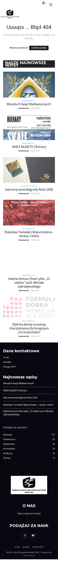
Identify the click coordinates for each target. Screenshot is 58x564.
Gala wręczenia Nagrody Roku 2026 (29, 189)
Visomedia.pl (29, 560)
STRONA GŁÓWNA (39, 48)
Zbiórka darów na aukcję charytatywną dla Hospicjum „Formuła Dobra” (29, 333)
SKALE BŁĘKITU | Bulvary (29, 147)
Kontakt (7, 366)
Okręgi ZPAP (9, 371)
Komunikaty (29, 101)
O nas (6, 362)
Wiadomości (29, 143)
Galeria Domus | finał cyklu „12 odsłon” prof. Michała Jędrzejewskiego (29, 283)
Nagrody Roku (29, 186)
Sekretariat (23, 108)
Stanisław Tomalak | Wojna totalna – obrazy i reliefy (29, 234)
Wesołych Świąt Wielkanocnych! (29, 104)
